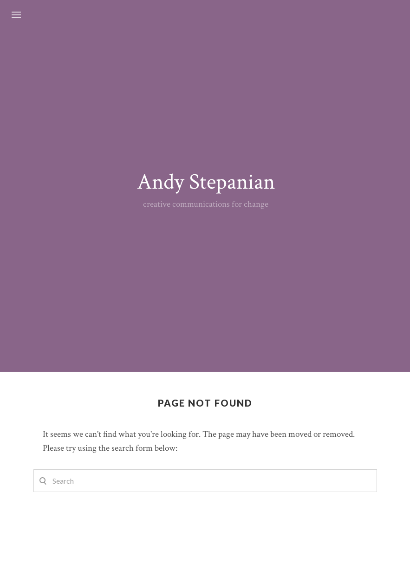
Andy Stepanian (206, 182)
